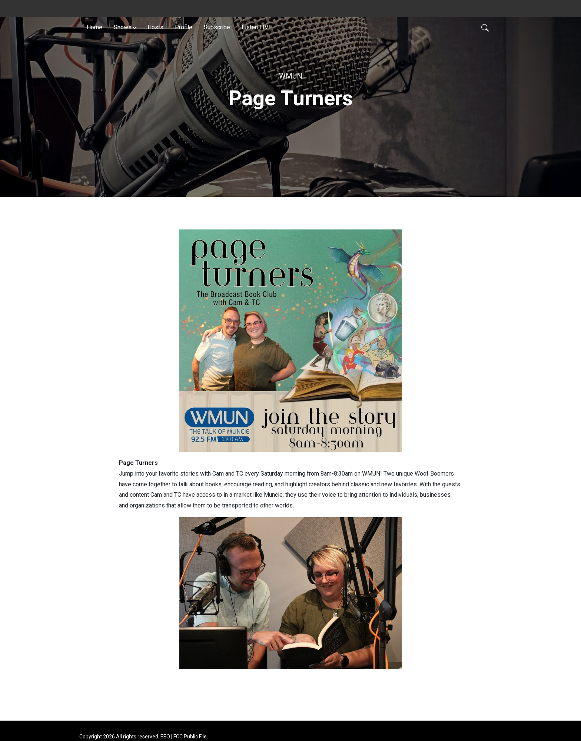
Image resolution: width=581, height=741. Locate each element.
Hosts (155, 27)
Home (94, 27)
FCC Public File (190, 737)
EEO (165, 737)
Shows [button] (123, 27)
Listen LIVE (257, 27)
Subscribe (217, 27)
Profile (183, 27)
